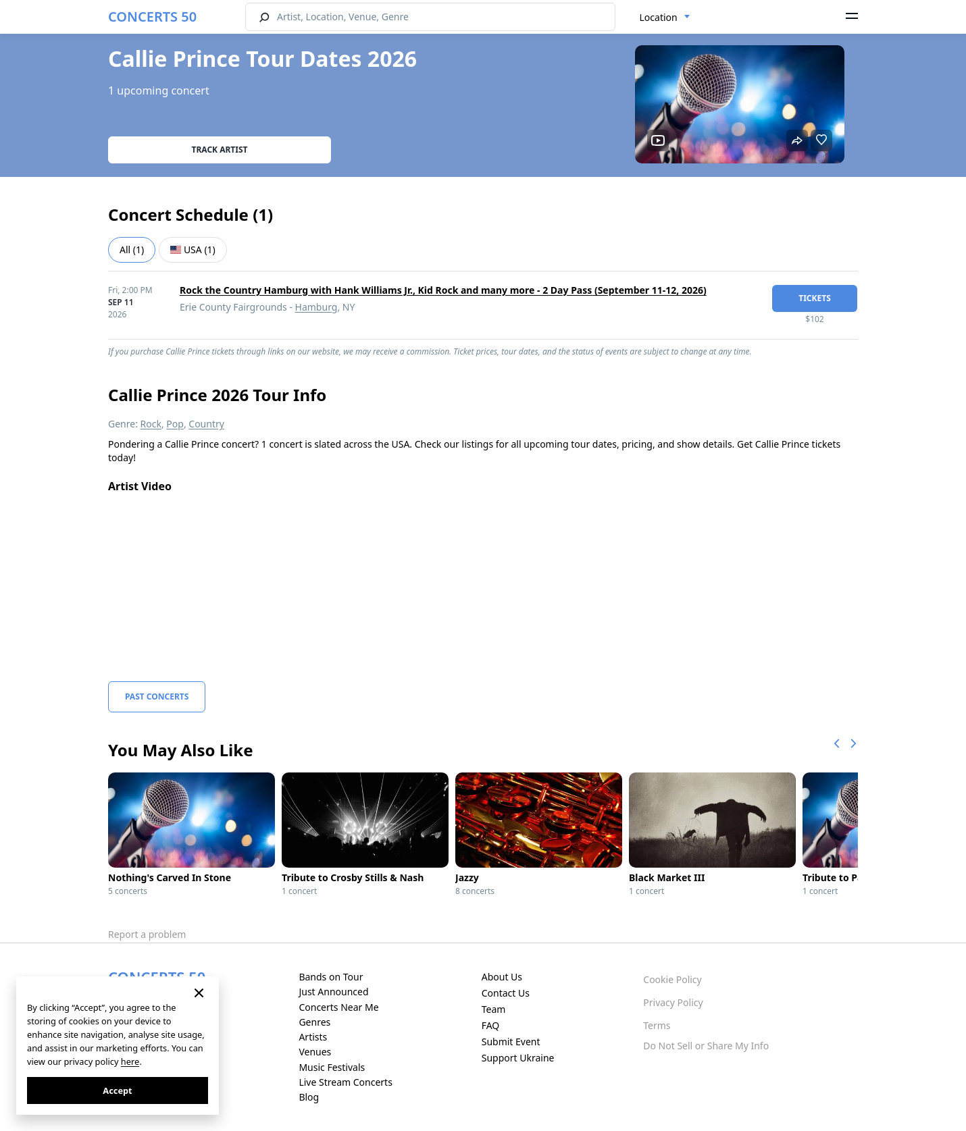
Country (206, 423)
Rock (151, 423)
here (130, 1061)
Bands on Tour (331, 976)
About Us (502, 976)
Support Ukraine (518, 1057)
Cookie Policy (672, 979)
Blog (309, 1096)
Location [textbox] (659, 17)
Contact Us (506, 993)
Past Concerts (156, 696)
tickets (814, 298)
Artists (313, 1036)
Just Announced (333, 991)
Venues (315, 1051)
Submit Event (511, 1041)
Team (494, 1009)
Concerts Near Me (338, 1007)
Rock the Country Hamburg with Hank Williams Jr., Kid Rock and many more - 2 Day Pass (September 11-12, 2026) (443, 290)
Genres (314, 1022)
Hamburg (316, 306)
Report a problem (147, 934)
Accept (117, 1090)
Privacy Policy (673, 1002)
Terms (656, 1025)
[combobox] (665, 17)
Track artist (220, 149)
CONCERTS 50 (152, 16)
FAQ (491, 1025)
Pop (175, 423)
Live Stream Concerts (345, 1082)
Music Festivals (332, 1067)
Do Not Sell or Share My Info (706, 1045)
